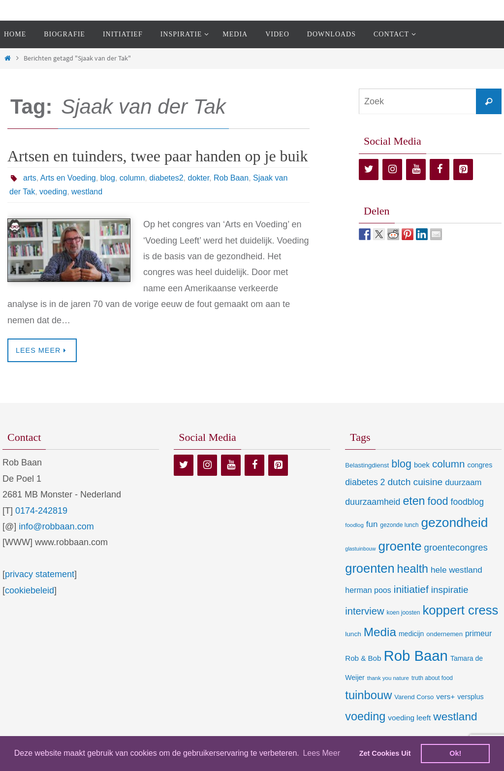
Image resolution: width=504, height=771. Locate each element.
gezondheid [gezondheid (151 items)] (454, 522)
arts (29, 178)
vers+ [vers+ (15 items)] (445, 696)
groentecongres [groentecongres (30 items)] (456, 547)
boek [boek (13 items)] (422, 465)
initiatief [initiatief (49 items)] (411, 589)
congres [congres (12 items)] (479, 465)
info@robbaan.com (56, 526)
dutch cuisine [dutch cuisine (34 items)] (414, 482)
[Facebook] (439, 169)
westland (86, 191)
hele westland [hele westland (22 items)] (456, 570)
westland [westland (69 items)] (455, 716)
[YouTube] (416, 169)
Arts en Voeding (68, 178)
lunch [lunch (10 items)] (353, 634)
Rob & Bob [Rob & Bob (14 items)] (363, 658)
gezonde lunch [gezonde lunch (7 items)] (399, 525)
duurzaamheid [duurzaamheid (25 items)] (372, 502)
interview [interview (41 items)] (364, 611)
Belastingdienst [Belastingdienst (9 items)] (367, 465)
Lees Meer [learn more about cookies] (321, 753)
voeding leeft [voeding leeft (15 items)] (409, 717)
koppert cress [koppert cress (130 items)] (460, 610)
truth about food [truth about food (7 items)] (432, 678)
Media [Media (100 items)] (380, 632)
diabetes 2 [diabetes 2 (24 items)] (365, 482)
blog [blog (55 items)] (401, 464)
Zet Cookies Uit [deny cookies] (385, 753)
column (132, 178)
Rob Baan (231, 178)
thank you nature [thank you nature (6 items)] (388, 678)
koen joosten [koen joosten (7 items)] (403, 612)
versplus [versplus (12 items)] (470, 697)
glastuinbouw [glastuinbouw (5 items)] (360, 549)
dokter (198, 178)
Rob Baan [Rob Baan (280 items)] (415, 656)
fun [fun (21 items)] (372, 524)
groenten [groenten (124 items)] (369, 568)
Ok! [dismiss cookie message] (455, 753)
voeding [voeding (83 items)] (365, 716)
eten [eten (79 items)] (414, 500)
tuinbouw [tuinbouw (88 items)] (368, 695)
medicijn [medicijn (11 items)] (411, 634)
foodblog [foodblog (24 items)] (467, 502)
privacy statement (39, 574)
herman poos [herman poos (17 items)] (368, 590)
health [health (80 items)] (412, 568)
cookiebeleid (29, 590)
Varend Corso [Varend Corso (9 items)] (414, 697)
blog (107, 178)
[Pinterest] (463, 169)
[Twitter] (368, 169)
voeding (53, 191)
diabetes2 (166, 178)
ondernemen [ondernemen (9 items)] (444, 634)
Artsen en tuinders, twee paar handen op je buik (157, 156)
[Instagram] (392, 169)
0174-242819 (41, 511)
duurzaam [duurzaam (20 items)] (463, 482)
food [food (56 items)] (438, 501)
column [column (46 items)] (448, 463)
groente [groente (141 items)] (400, 546)
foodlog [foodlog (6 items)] (354, 525)
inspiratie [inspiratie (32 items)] (450, 590)
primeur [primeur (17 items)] (478, 633)
